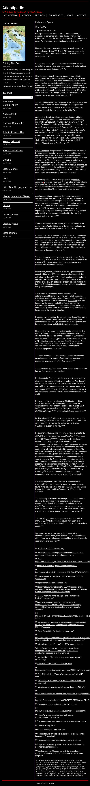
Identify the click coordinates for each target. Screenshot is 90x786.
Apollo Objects (56, 760)
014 (63, 68)
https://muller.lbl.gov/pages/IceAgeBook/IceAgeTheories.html (60, 711)
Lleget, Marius (10, 169)
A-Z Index (26, 15)
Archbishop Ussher (67, 760)
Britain (38, 298)
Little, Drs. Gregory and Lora (17, 187)
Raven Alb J (61, 774)
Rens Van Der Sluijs (73, 774)
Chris (79, 762)
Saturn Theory (10, 105)
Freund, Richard (11, 141)
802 (52, 411)
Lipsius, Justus (10, 223)
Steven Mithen (48, 776)
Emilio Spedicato (42, 151)
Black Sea (78, 760)
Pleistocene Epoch (42, 774)
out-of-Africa (61, 772)
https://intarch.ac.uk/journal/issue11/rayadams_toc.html (60, 644)
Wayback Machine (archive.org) (51, 549)
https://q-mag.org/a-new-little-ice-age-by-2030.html (60, 740)
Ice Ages (40, 26)
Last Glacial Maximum (64, 770)
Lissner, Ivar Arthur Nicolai (16, 196)
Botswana (46, 762)
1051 (66, 184)
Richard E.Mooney (43, 439)
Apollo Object (53, 226)
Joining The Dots (11, 63)
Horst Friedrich (47, 768)
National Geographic (13, 123)
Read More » (26, 86)
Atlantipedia (13, 8)
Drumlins (73, 764)
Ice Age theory (57, 768)
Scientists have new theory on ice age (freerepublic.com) (62, 721)
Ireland (48, 298)
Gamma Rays (56, 766)
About (70, 15)
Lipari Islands (10, 233)
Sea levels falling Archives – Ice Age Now (54, 664)
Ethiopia (7, 159)
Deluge (38, 386)
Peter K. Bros (80, 772)
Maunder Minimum (42, 772)
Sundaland (72, 301)
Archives (40, 15)
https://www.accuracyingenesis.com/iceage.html (57, 566)
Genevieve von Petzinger (70, 766)
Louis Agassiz (77, 770)
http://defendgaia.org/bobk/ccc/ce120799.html (58, 704)
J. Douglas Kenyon (75, 768)
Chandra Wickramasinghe (68, 762)
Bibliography (56, 15)
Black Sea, (71, 305)
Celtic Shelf (69, 296)
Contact (81, 15)
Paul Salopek (70, 772)
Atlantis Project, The (13, 132)
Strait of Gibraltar (57, 310)
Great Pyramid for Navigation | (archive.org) (56, 631)
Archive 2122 (10, 114)
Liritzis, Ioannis (10, 214)
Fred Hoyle (47, 766)
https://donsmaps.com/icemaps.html (52, 583)
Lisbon (6, 205)
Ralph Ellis (62, 51)
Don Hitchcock (52, 764)
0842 (54, 438)
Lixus (5, 178)
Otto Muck (72, 228)
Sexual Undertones (13, 150)
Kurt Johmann (51, 770)
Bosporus (39, 305)
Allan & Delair (74, 66)
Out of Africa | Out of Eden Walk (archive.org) (56, 674)
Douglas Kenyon (63, 764)
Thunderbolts (79, 776)
